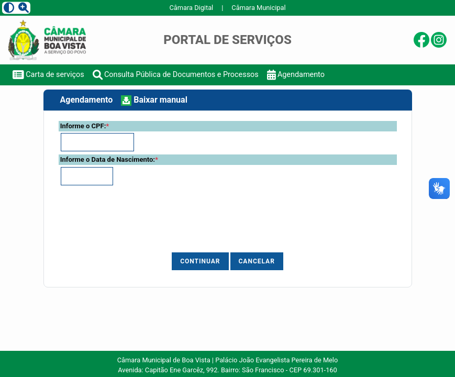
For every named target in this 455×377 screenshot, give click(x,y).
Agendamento (296, 75)
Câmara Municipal (258, 8)
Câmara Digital (191, 8)
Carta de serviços (48, 75)
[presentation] (160, 222)
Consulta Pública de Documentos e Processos (176, 75)
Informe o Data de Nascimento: (109, 159)
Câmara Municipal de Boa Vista (163, 360)
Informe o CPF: (84, 126)
